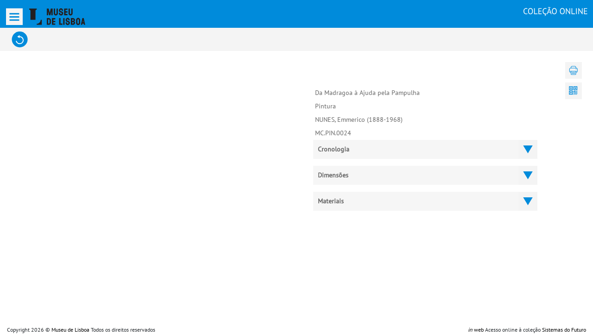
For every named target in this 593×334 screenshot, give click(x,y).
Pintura (325, 106)
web (476, 329)
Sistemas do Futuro (564, 329)
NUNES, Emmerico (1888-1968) (359, 119)
